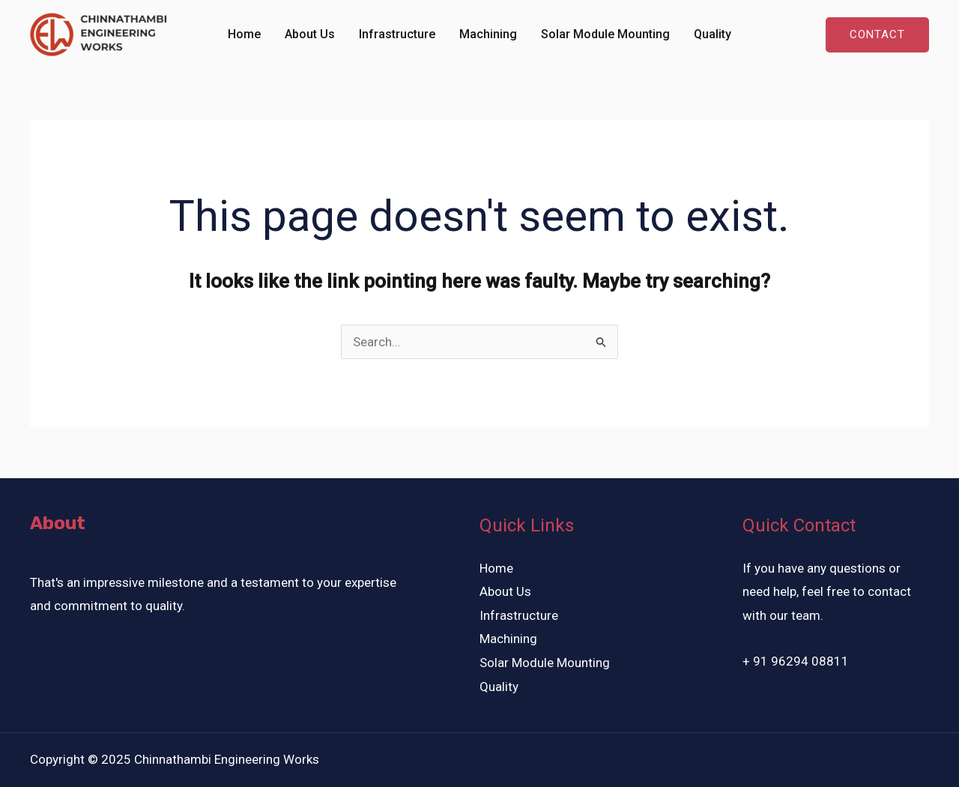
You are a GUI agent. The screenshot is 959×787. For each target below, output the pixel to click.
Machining (488, 34)
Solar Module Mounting (605, 34)
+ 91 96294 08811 (797, 661)
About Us (310, 34)
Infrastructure (397, 34)
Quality (712, 34)
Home (244, 34)
